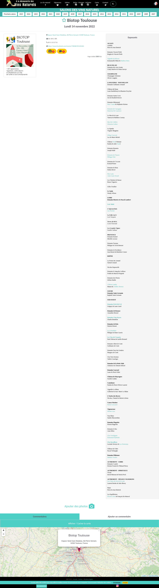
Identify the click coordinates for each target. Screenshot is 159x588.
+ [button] (3, 530)
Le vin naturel (45, 4)
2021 (50, 14)
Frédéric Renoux (118, 286)
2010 (131, 14)
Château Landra (112, 284)
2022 (43, 14)
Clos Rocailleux (112, 442)
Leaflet (144, 576)
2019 (65, 14)
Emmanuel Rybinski (113, 437)
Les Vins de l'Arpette (114, 337)
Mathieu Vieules (112, 457)
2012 (116, 14)
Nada (114, 142)
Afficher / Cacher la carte (79, 523)
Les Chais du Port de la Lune (116, 481)
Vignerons (57, 4)
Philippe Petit (111, 157)
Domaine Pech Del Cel (114, 304)
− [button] (3, 534)
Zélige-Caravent (112, 135)
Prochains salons (10, 14)
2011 (124, 14)
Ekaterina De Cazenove (114, 111)
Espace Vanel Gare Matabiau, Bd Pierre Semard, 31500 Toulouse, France (71, 35)
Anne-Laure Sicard (113, 176)
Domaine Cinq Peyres (114, 317)
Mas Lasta (110, 174)
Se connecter (41, 586)
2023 (36, 14)
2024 (28, 14)
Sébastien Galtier (112, 124)
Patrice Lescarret (112, 405)
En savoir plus (117, 582)
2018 (72, 14)
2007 (153, 14)
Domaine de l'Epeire (113, 155)
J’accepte (125, 582)
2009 (138, 14)
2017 (80, 14)
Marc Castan (111, 104)
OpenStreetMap (153, 576)
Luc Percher (111, 211)
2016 (87, 14)
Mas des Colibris (112, 122)
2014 (102, 14)
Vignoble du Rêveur (113, 59)
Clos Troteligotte (112, 435)
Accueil (75, 579)
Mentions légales (88, 579)
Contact (105, 4)
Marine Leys (111, 411)
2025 (21, 14)
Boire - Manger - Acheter (82, 4)
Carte (97, 4)
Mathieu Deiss (125, 61)
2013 (109, 14)
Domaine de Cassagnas (114, 109)
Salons (67, 4)
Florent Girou (111, 496)
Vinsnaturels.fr (22, 3)
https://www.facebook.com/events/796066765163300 (66, 46)
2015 (94, 14)
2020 (58, 14)
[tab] (40, 516)
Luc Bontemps (123, 444)
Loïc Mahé (110, 204)
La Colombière (111, 331)
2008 (146, 14)
